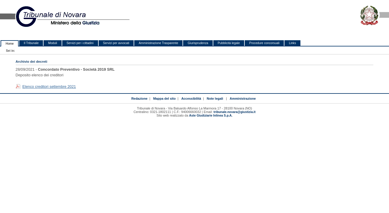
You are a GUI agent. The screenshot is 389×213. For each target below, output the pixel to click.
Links (292, 43)
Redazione (139, 98)
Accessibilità (191, 98)
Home (10, 43)
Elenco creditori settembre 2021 (49, 86)
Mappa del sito (164, 98)
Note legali (215, 98)
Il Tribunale (31, 43)
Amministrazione (243, 98)
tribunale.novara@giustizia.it (235, 112)
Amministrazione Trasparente (158, 43)
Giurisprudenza (198, 43)
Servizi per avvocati (116, 43)
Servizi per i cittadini (80, 43)
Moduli (52, 43)
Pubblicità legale (229, 43)
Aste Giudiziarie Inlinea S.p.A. (210, 115)
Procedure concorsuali (264, 43)
